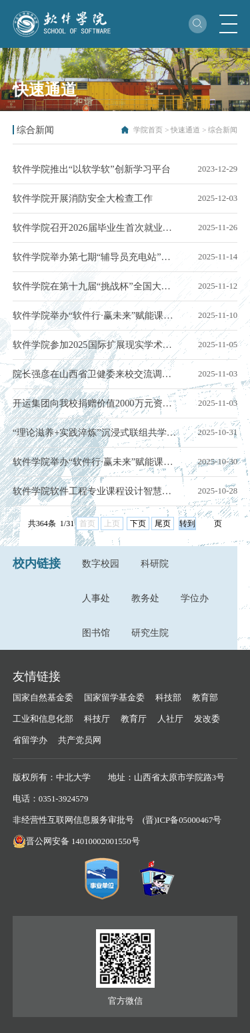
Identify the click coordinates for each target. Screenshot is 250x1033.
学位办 (195, 598)
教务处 (145, 598)
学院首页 (148, 130)
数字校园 (100, 563)
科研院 (155, 563)
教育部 (205, 697)
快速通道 (185, 130)
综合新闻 (222, 130)
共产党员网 (79, 740)
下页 (138, 523)
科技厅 (97, 719)
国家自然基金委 (43, 697)
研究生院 (150, 632)
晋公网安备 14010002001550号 (83, 841)
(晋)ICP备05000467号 (182, 820)
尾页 (163, 523)
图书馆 (96, 632)
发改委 (207, 719)
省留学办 (30, 740)
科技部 (168, 697)
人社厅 (170, 719)
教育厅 (134, 719)
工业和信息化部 (43, 719)
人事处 (96, 598)
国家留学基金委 (114, 697)
